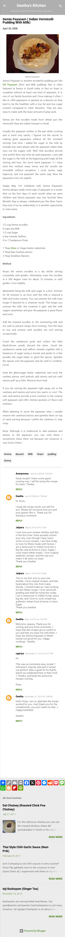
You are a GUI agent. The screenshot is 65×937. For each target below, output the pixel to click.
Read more (55, 837)
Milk (30, 454)
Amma (7, 454)
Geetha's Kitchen (31, 5)
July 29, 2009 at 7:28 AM (36, 496)
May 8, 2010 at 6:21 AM (35, 527)
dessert (20, 454)
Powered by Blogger (32, 930)
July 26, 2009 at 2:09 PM (41, 473)
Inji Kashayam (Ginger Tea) (20, 888)
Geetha (19, 496)
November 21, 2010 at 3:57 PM (39, 653)
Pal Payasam (10, 84)
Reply (19, 489)
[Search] (60, 7)
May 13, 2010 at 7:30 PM (36, 619)
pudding (52, 454)
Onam (40, 454)
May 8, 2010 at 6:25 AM (35, 573)
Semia (7, 460)
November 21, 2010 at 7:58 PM (39, 696)
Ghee (13, 248)
